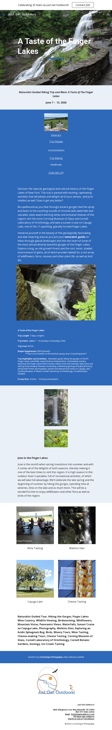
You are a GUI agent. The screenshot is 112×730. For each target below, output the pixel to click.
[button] (3, 14)
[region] (56, 5)
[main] (56, 47)
